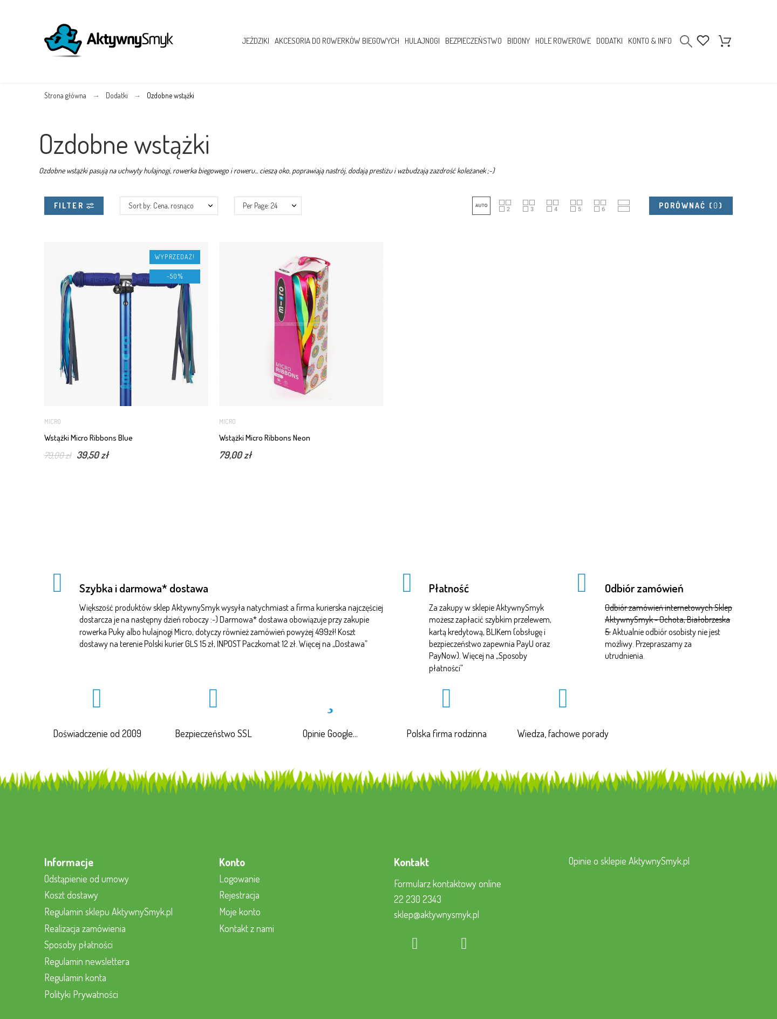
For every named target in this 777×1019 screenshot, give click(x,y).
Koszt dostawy (71, 895)
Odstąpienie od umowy (86, 879)
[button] (481, 206)
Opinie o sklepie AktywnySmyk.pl (629, 861)
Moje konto (240, 911)
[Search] (686, 41)
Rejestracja (239, 895)
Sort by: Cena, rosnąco (161, 205)
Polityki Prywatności (81, 994)
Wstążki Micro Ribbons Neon (264, 438)
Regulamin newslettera (87, 961)
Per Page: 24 (260, 205)
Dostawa (350, 643)
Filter (74, 205)
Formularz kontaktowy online (447, 883)
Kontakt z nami (246, 928)
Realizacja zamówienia (85, 928)
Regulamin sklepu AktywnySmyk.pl (108, 911)
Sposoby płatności (78, 944)
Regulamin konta (75, 977)
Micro (52, 421)
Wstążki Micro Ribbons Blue (88, 438)
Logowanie (239, 879)
